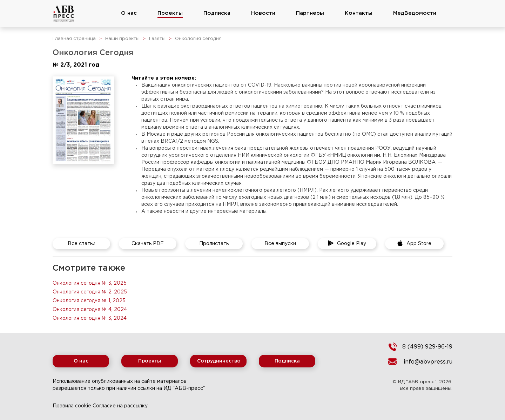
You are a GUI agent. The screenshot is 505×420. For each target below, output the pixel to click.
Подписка (216, 13)
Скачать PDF (148, 244)
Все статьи (81, 244)
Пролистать (214, 244)
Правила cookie (72, 406)
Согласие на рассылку (120, 406)
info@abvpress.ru (428, 362)
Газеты (157, 39)
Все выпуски (280, 244)
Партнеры (310, 13)
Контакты (358, 13)
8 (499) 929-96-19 (427, 347)
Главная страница (74, 39)
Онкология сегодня (198, 39)
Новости (263, 13)
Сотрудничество (219, 361)
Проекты (170, 13)
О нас (129, 13)
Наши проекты (122, 39)
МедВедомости (414, 13)
